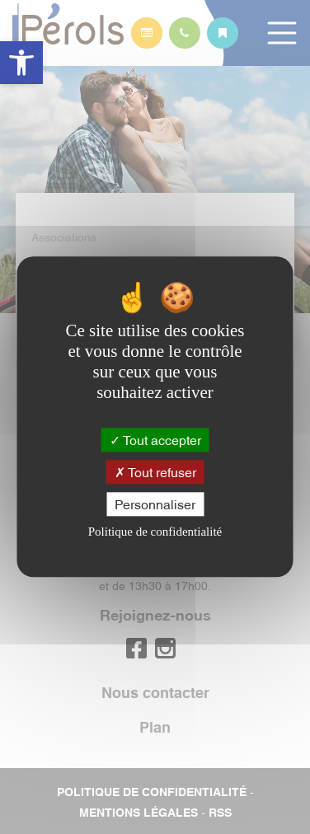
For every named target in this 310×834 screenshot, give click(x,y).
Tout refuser (155, 471)
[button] (21, 62)
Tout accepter (155, 439)
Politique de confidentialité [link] (155, 532)
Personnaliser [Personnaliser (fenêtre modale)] (155, 503)
